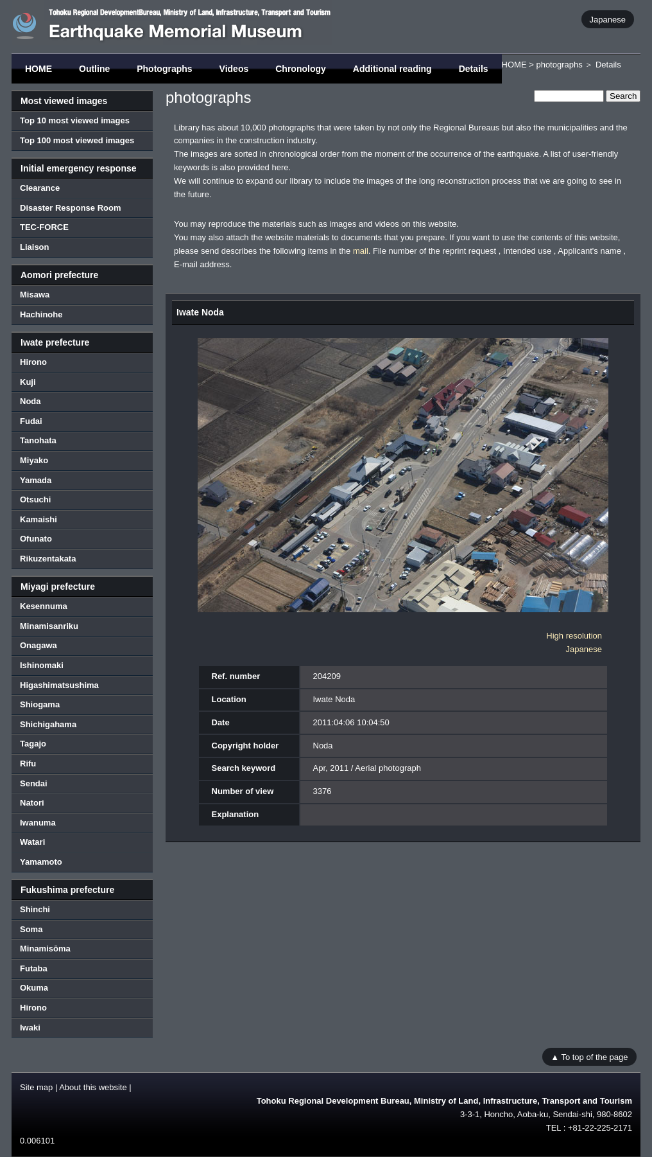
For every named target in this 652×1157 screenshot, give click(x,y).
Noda (30, 401)
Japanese (608, 19)
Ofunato (36, 538)
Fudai (31, 421)
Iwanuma (38, 822)
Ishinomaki (42, 665)
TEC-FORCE (44, 227)
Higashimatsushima (59, 685)
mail (360, 251)
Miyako (34, 460)
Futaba (33, 968)
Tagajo (33, 743)
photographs (559, 64)
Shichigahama (48, 724)
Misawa (34, 294)
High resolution (574, 635)
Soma (31, 929)
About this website (93, 1087)
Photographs (164, 69)
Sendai (33, 783)
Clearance (40, 188)
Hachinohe (41, 314)
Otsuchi (35, 499)
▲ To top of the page (589, 1056)
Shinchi (35, 909)
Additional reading (392, 69)
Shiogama (40, 704)
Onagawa (38, 645)
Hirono (33, 362)
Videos (234, 69)
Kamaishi (38, 519)
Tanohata (38, 440)
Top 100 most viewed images (77, 140)
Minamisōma (45, 948)
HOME (38, 69)
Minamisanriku (49, 626)
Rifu (28, 763)
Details (473, 69)
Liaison (34, 247)
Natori (32, 803)
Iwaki (30, 1027)
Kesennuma (43, 606)
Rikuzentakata (48, 558)
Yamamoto (41, 862)
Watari (32, 842)
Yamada (35, 480)
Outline (94, 69)
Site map (36, 1087)
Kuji (28, 382)
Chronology (300, 69)
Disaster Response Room (70, 208)
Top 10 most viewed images (75, 120)
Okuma (34, 988)
